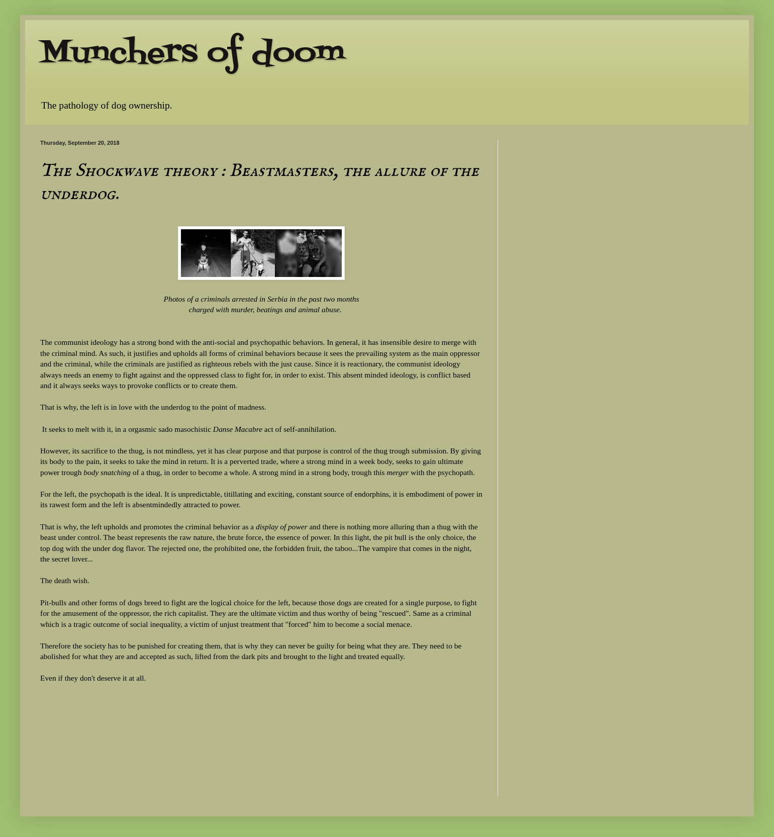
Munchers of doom (192, 54)
